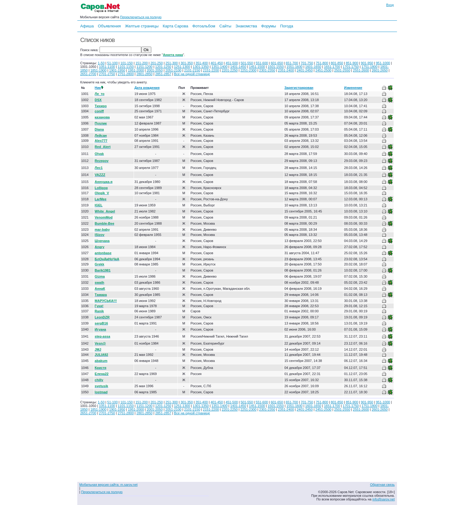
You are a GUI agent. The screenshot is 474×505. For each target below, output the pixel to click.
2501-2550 (342, 70)
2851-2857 (163, 74)
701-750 (307, 63)
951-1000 (383, 63)
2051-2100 (173, 70)
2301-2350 (267, 70)
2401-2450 (305, 70)
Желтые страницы (142, 26)
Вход (390, 5)
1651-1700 (332, 66)
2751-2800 (126, 74)
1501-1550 (276, 66)
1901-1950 (117, 70)
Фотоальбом (203, 26)
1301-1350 (201, 66)
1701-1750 (351, 66)
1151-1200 (144, 66)
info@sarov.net (383, 499)
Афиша (87, 26)
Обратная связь (382, 484)
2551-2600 (361, 70)
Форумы (268, 26)
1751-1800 (369, 66)
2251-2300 (249, 70)
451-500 (232, 63)
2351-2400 (286, 70)
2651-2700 (88, 74)
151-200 (141, 63)
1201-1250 (163, 66)
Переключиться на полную (140, 17)
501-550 (247, 63)
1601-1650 (313, 66)
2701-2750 (107, 74)
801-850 (337, 63)
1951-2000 (136, 70)
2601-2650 (380, 70)
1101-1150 (126, 66)
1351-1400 (220, 66)
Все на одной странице (192, 74)
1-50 (101, 63)
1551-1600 (294, 66)
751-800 (322, 63)
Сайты (225, 26)
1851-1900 (98, 70)
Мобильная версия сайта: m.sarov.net (108, 484)
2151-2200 (211, 70)
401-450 (217, 63)
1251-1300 (182, 66)
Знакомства (246, 26)
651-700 (292, 63)
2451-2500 (323, 70)
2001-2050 (155, 70)
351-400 (201, 63)
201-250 (156, 63)
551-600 (262, 63)
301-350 (187, 63)
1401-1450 (238, 66)
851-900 (352, 63)
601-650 (277, 63)
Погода (286, 26)
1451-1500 (257, 66)
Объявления (109, 26)
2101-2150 (192, 70)
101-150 (127, 63)
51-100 (112, 63)
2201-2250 (230, 70)
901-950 (367, 63)
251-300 (172, 63)
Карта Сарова (175, 26)
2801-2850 (144, 74)
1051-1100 (107, 66)
